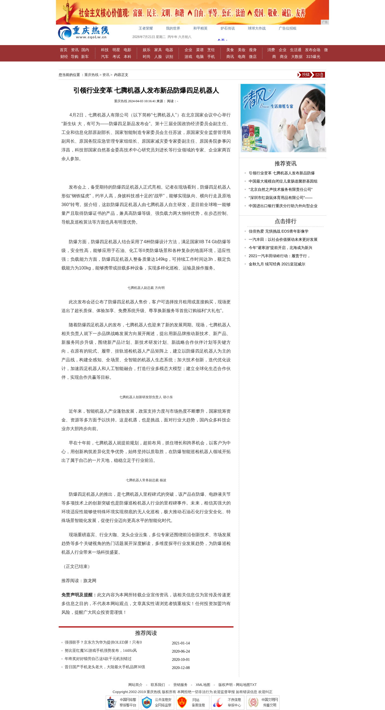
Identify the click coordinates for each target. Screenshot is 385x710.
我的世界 (173, 28)
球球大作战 (257, 28)
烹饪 (211, 50)
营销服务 (180, 685)
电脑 (200, 56)
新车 (85, 56)
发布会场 (312, 50)
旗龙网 (89, 580)
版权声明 (225, 685)
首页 (63, 50)
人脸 (158, 56)
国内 (85, 50)
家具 (158, 50)
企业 (188, 50)
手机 (211, 56)
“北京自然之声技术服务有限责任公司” (280, 189)
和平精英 (200, 28)
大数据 (297, 56)
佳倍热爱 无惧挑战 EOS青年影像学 (279, 231)
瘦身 (253, 50)
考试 (116, 56)
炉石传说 (228, 28)
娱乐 (146, 50)
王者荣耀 (146, 28)
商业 (284, 56)
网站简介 (135, 685)
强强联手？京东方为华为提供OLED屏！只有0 (103, 642)
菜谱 (200, 50)
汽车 (105, 56)
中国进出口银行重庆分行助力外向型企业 (283, 206)
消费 (271, 50)
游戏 (188, 56)
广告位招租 (288, 28)
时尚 (146, 56)
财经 (64, 56)
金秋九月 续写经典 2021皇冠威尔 (277, 264)
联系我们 (158, 685)
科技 (105, 50)
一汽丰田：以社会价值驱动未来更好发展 (283, 239)
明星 (116, 50)
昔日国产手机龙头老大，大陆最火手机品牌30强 (105, 667)
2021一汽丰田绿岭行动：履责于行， (280, 256)
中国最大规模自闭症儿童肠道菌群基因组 (283, 181)
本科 (127, 56)
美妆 (241, 50)
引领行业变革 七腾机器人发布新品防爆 (282, 173)
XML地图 (203, 685)
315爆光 (313, 56)
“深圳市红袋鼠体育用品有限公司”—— (280, 197)
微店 (253, 56)
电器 (169, 50)
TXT (253, 685)
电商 (241, 56)
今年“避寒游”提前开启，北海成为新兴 (280, 247)
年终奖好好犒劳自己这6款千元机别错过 (98, 659)
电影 (127, 50)
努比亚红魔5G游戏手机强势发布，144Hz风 (101, 651)
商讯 (230, 56)
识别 (169, 56)
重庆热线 (91, 75)
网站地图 (243, 685)
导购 (74, 56)
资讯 (75, 50)
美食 (230, 50)
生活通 (295, 50)
